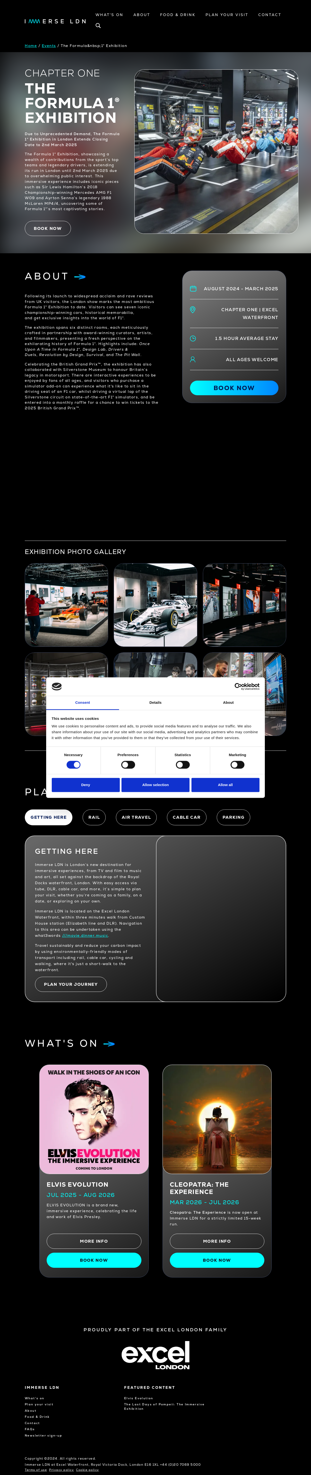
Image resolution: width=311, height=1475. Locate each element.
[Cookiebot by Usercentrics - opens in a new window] (238, 686)
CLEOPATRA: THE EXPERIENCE (199, 1188)
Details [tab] (155, 703)
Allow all (225, 785)
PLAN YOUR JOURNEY (71, 984)
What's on (34, 1398)
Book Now (217, 1260)
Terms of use (36, 1470)
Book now (48, 228)
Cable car (186, 817)
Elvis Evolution (78, 1184)
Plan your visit (227, 14)
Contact (269, 14)
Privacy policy (61, 1470)
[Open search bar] (98, 26)
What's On (109, 14)
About (141, 14)
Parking (234, 817)
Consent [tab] (82, 703)
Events (49, 45)
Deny (85, 785)
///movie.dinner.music (85, 935)
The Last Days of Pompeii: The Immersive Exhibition (164, 1406)
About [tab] (228, 703)
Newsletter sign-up (43, 1435)
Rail (94, 817)
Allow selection (155, 785)
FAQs (30, 1429)
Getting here (49, 817)
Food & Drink (178, 14)
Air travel (136, 817)
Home (31, 45)
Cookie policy (87, 1470)
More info (94, 1241)
